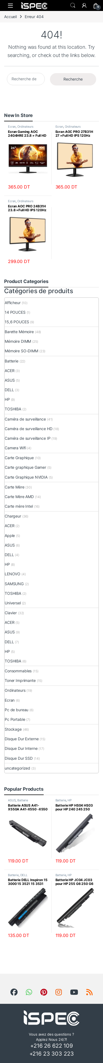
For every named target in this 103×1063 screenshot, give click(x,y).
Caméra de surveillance (25, 419)
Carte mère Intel (19, 506)
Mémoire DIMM (18, 341)
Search (73, 5)
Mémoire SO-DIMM (21, 350)
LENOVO (12, 573)
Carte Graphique (19, 457)
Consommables (18, 670)
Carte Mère (14, 487)
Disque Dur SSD (19, 758)
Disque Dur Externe (21, 738)
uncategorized (17, 768)
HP (7, 399)
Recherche (73, 79)
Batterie (11, 361)
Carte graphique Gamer (25, 467)
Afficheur (13, 302)
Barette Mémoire (19, 331)
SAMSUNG (14, 583)
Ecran (12, 126)
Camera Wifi (15, 447)
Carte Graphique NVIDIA (26, 477)
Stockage (13, 729)
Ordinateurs (25, 126)
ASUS (10, 380)
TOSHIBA (13, 409)
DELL (9, 389)
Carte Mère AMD (19, 496)
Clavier (11, 612)
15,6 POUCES (17, 321)
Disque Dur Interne (21, 748)
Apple (10, 535)
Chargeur (13, 516)
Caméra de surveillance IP (28, 438)
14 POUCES (15, 312)
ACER (9, 370)
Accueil (10, 16)
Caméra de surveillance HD (28, 428)
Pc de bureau (16, 709)
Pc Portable (15, 719)
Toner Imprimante (20, 680)
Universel (13, 603)
